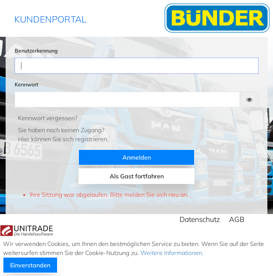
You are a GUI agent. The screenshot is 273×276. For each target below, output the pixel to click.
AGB (236, 219)
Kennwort (26, 84)
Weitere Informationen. (171, 252)
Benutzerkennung (36, 50)
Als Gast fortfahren (137, 176)
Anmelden (136, 157)
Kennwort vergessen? (47, 118)
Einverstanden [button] (30, 265)
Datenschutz (199, 219)
